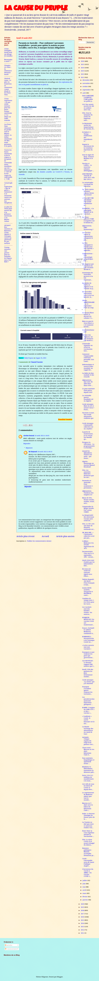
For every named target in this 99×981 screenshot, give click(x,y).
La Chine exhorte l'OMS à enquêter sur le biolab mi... (88, 220)
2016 (82, 917)
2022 (82, 74)
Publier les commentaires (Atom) (39, 541)
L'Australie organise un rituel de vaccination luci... (87, 347)
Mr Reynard (33, 452)
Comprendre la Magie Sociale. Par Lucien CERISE (88, 509)
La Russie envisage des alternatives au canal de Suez (87, 730)
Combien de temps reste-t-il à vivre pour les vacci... (88, 601)
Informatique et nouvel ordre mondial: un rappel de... (88, 367)
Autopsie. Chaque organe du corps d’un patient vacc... (88, 740)
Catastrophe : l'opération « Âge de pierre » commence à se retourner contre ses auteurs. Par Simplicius (8, 193)
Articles (8, 945)
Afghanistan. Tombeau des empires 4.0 (88, 493)
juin (84, 884)
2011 (82, 933)
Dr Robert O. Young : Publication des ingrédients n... (87, 136)
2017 (82, 914)
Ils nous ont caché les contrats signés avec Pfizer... (87, 572)
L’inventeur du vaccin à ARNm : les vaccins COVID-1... (87, 872)
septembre (87, 90)
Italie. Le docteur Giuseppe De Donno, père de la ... (88, 816)
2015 (82, 920)
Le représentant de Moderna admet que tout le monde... (88, 796)
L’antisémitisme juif (88, 331)
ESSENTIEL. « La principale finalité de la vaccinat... (88, 211)
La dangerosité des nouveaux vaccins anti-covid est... (88, 517)
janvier (85, 900)
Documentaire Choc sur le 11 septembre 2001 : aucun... (88, 554)
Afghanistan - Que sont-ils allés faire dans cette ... (87, 382)
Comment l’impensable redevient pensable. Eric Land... (88, 357)
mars (85, 893)
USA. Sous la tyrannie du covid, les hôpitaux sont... (87, 116)
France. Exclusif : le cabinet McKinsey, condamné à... (88, 630)
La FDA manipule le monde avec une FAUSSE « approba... (88, 246)
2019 (82, 907)
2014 (82, 923)
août (84, 93)
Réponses (29, 448)
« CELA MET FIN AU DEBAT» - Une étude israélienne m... (88, 201)
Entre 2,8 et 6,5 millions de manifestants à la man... (88, 778)
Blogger (60, 977)
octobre (85, 86)
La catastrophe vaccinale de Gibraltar (87, 184)
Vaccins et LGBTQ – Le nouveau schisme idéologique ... (88, 167)
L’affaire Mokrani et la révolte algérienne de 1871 (88, 544)
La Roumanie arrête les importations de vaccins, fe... (88, 126)
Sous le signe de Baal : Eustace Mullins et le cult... (88, 157)
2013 (82, 927)
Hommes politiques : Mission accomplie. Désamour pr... (88, 851)
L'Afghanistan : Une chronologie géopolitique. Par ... (87, 257)
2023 (82, 71)
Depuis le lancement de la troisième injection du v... (88, 148)
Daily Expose (28, 358)
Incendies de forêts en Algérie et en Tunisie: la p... (88, 285)
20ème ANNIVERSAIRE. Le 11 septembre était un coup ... (88, 304)
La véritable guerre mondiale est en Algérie (87, 398)
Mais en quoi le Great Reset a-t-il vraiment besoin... (88, 324)
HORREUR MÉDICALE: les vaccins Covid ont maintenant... (88, 621)
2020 (82, 904)
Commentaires (11, 949)
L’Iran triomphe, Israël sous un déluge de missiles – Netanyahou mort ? (8, 55)
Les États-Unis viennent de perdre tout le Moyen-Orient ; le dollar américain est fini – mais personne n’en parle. (8, 135)
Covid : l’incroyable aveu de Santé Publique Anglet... (88, 862)
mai (84, 887)
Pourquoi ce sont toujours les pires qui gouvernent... (88, 654)
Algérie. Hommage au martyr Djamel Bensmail (88, 464)
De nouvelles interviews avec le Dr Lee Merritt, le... (88, 294)
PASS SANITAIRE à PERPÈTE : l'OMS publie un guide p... (88, 98)
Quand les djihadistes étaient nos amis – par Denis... (87, 454)
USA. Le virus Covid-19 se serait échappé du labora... (88, 842)
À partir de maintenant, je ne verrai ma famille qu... (87, 435)
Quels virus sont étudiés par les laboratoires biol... (88, 563)
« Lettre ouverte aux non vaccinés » (88, 647)
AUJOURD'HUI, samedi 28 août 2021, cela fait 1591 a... (88, 176)
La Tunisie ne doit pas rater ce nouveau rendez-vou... (88, 825)
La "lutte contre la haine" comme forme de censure (88, 192)
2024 (82, 68)
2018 (82, 910)
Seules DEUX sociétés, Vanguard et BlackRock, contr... (87, 591)
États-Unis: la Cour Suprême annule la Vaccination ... (88, 833)
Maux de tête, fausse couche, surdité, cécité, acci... (88, 500)
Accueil (45, 536)
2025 (82, 64)
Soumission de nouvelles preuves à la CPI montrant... (87, 276)
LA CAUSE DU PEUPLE (35, 8)
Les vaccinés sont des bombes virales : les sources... (87, 610)
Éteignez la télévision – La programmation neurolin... (88, 445)
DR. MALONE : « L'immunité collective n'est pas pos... (88, 535)
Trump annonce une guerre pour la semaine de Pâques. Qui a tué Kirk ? (8, 254)
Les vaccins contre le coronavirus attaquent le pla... (87, 236)
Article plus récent (25, 536)
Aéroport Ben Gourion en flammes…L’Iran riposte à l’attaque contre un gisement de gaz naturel (8, 234)
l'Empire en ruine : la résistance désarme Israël (8, 70)
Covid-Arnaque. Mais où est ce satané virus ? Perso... (88, 407)
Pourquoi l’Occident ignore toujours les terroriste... (87, 690)
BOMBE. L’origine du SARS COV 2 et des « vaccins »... (88, 710)
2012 (82, 930)
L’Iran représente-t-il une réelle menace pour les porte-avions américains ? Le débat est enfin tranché (8, 109)
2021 (82, 77)
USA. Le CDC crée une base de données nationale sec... (88, 526)
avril (84, 890)
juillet (85, 880)
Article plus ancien (65, 536)
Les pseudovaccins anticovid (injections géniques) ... (88, 700)
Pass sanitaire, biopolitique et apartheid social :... (88, 760)
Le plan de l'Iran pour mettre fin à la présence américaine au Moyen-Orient (8, 214)
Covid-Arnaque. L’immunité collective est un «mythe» (88, 426)
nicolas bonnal (28, 436)
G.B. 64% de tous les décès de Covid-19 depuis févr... (88, 786)
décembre (86, 80)
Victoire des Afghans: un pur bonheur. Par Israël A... (88, 337)
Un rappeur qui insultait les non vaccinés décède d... (88, 266)
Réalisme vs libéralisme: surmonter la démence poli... (88, 769)
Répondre (26, 443)
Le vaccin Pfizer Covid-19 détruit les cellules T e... (88, 315)
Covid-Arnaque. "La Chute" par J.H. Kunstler (88, 681)
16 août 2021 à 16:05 (42, 436)
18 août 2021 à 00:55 (45, 452)
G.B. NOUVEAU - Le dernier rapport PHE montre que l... (88, 663)
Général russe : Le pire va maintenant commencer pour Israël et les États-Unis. (8, 87)
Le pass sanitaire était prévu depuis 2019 (88, 390)
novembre (86, 83)
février (85, 897)
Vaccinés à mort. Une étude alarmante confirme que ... (88, 416)
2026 (82, 61)
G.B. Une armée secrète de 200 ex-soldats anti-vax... (88, 107)
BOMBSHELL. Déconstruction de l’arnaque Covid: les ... (88, 639)
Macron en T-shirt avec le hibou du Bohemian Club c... (87, 806)
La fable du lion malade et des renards (88, 375)
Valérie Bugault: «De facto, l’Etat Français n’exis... (88, 582)
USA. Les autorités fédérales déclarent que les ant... (88, 473)
